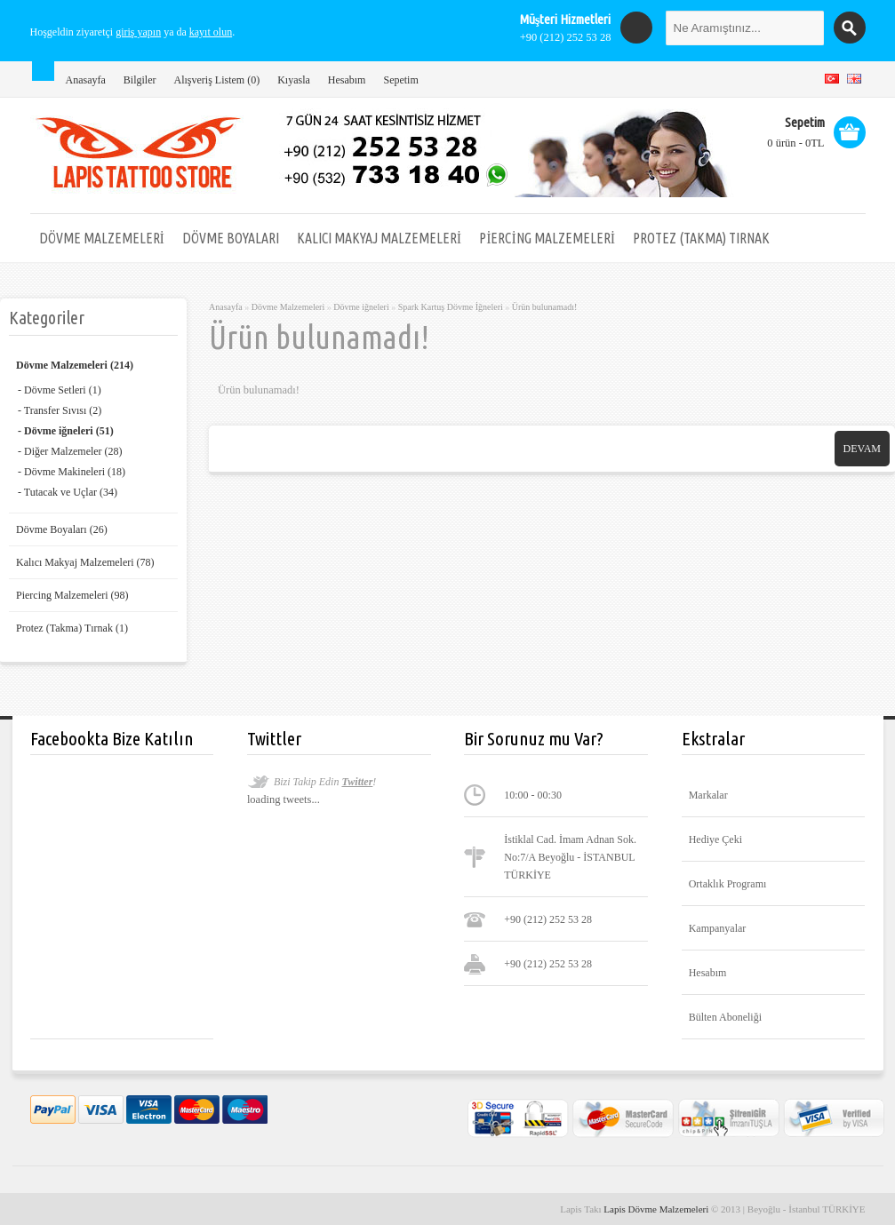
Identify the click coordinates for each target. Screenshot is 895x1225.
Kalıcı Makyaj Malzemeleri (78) (85, 562)
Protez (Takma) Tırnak (701, 238)
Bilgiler (140, 80)
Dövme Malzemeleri (101, 238)
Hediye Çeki (715, 839)
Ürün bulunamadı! (545, 307)
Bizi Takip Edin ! (325, 782)
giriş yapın (138, 32)
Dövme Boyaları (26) (62, 529)
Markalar (708, 795)
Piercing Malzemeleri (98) (72, 595)
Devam (862, 448)
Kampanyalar (718, 928)
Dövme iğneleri (360, 307)
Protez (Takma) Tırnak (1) (72, 628)
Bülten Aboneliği (725, 1017)
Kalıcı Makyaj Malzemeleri (379, 238)
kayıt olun (210, 32)
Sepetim (400, 80)
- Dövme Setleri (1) (59, 390)
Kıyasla (293, 80)
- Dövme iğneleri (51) (66, 431)
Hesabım (347, 80)
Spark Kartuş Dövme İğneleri (450, 307)
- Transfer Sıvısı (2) (59, 410)
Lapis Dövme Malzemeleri (657, 1209)
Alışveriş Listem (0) (216, 80)
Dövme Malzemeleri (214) (74, 365)
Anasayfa (86, 80)
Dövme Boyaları (230, 238)
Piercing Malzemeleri (547, 238)
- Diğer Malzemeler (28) (70, 451)
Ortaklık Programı (728, 884)
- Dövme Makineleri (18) (71, 471)
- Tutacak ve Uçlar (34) (67, 492)
